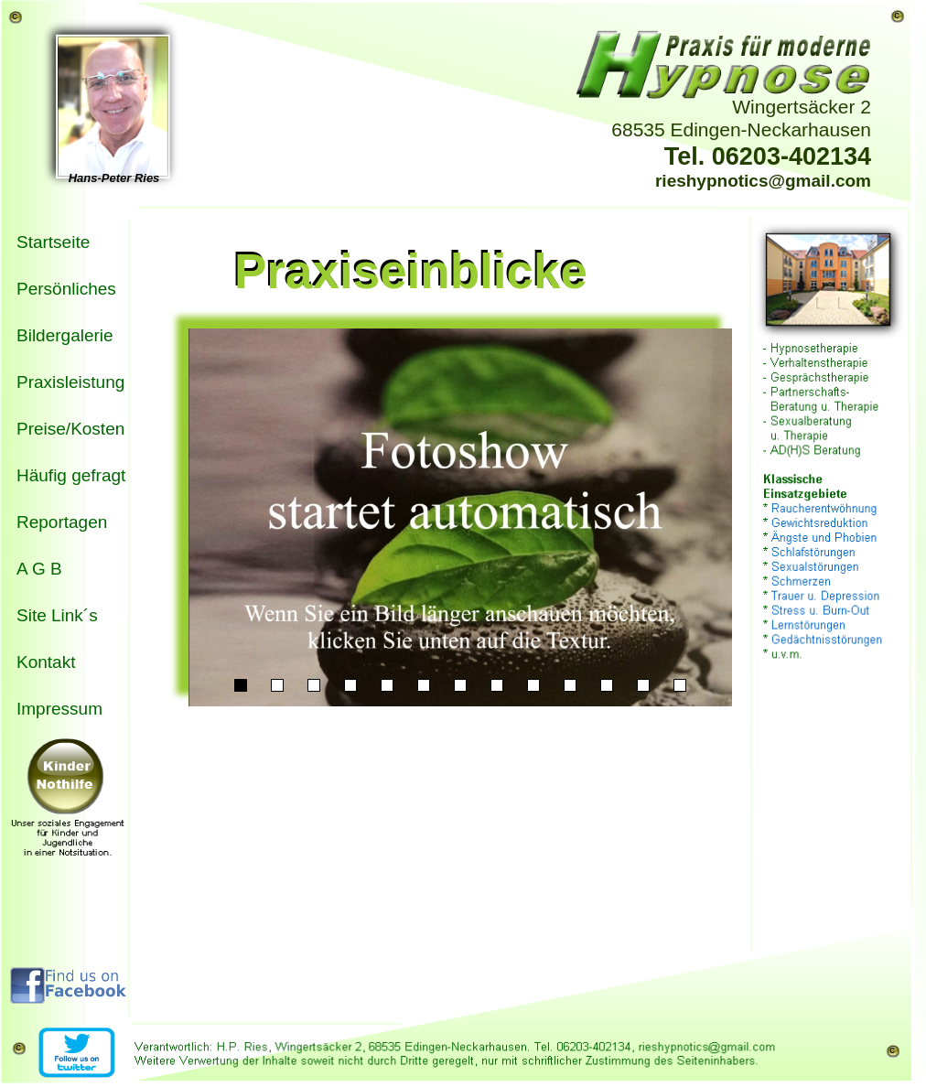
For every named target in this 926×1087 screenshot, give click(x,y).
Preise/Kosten (70, 428)
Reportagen (61, 522)
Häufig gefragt (70, 475)
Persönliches (66, 288)
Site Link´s (57, 615)
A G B (39, 568)
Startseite (53, 242)
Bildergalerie (64, 335)
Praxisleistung (70, 382)
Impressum (59, 708)
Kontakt (45, 662)
